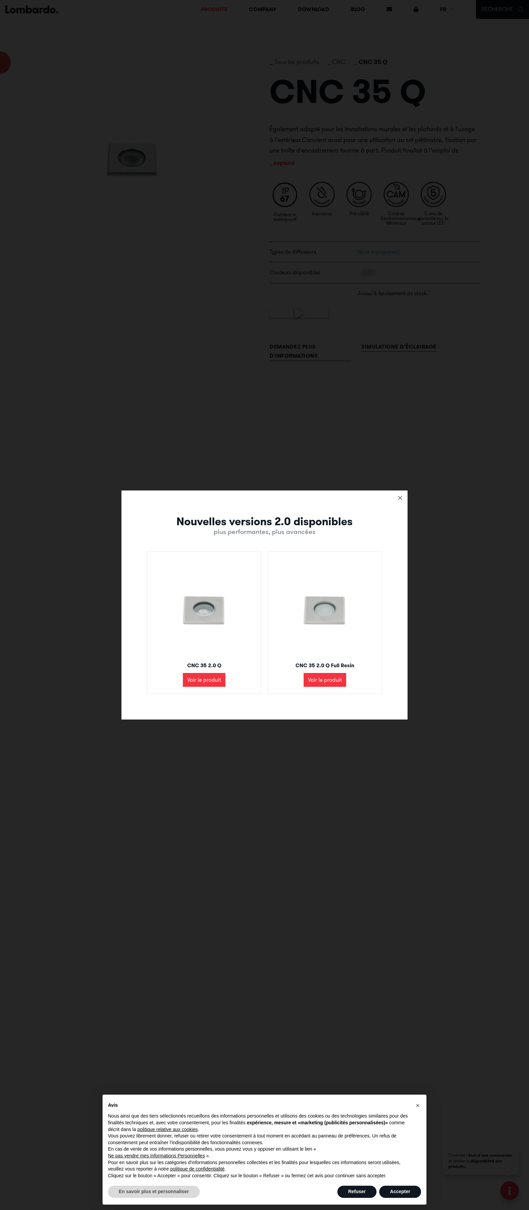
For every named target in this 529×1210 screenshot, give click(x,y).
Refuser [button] (357, 1191)
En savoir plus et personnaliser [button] (154, 1191)
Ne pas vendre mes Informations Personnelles (156, 1155)
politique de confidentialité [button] (197, 1169)
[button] (417, 1105)
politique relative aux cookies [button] (167, 1129)
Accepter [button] (400, 1191)
